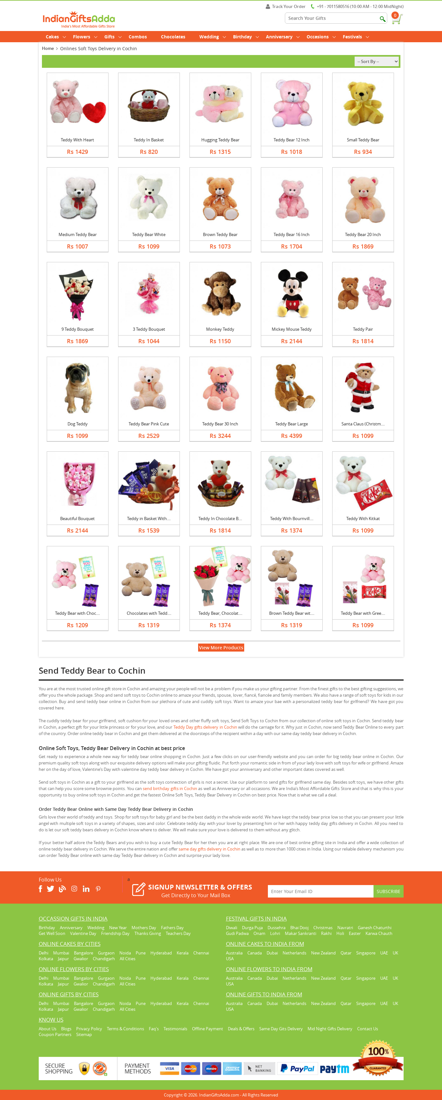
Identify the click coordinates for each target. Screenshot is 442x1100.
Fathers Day (172, 927)
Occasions (321, 37)
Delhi (43, 953)
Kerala (183, 953)
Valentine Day (83, 933)
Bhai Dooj (299, 927)
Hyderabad (161, 953)
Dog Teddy (78, 424)
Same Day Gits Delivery (281, 1029)
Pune (141, 953)
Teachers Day (178, 933)
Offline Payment (207, 1029)
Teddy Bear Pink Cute (149, 424)
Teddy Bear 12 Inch (291, 140)
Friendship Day (115, 933)
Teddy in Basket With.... (149, 518)
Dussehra (276, 927)
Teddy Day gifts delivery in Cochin (205, 727)
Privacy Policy (89, 1029)
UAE (384, 953)
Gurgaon (106, 953)
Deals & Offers (241, 1029)
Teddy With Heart (77, 140)
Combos (138, 37)
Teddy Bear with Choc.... (77, 613)
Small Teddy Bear (363, 140)
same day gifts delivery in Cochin (209, 849)
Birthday (246, 37)
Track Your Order (286, 6)
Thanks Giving (147, 933)
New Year (118, 927)
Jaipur (63, 959)
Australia (234, 953)
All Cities (127, 959)
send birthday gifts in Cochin (170, 788)
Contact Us (367, 1029)
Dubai (272, 953)
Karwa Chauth (379, 933)
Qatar (346, 953)
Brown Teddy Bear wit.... (291, 613)
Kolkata (46, 959)
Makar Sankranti (300, 933)
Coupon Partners (55, 1034)
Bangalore (83, 953)
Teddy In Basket (149, 140)
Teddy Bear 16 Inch (291, 234)
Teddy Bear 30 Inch (220, 424)
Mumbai (61, 953)
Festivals (356, 37)
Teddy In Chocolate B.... (220, 518)
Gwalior (81, 959)
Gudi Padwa (237, 933)
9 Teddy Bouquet (77, 329)
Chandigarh (104, 959)
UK (395, 953)
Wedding (212, 37)
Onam (259, 933)
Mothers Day (144, 927)
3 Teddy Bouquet (149, 329)
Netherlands (294, 953)
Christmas (323, 927)
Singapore (365, 953)
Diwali (231, 927)
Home (48, 48)
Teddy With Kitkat (363, 518)
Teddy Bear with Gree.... (363, 613)
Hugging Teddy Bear (220, 140)
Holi (340, 933)
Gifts (113, 37)
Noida (125, 953)
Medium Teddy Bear (78, 234)
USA (230, 959)
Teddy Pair (363, 329)
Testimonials (175, 1029)
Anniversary (283, 37)
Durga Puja (252, 927)
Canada (254, 953)
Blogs (66, 1029)
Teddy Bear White (148, 234)
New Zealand (323, 953)
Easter (355, 933)
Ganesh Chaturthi (374, 927)
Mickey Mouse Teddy (292, 329)
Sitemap (84, 1034)
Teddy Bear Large (291, 424)
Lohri (275, 933)
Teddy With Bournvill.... (291, 518)
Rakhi (326, 933)
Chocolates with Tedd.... (149, 613)
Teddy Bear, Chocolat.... (220, 613)
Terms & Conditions (125, 1029)
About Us (47, 1029)
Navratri (345, 927)
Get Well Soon (52, 933)
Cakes (56, 37)
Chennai (201, 953)
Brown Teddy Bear (220, 234)
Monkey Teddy (220, 329)
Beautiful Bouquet (77, 518)
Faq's (154, 1029)
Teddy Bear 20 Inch (363, 234)
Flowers (85, 37)
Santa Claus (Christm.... (363, 424)
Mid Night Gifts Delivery (330, 1029)
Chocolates (173, 37)
